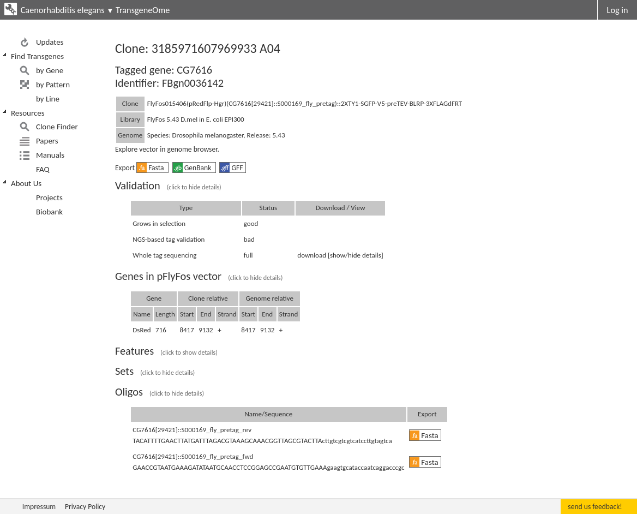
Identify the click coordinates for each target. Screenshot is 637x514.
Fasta (151, 167)
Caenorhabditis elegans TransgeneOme (95, 9)
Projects (49, 197)
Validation (168, 185)
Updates (50, 42)
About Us (26, 183)
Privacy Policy (85, 506)
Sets (155, 371)
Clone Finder (57, 127)
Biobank (49, 212)
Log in (617, 9)
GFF (231, 167)
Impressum (39, 506)
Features (166, 350)
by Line (47, 99)
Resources (28, 113)
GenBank (193, 167)
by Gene (49, 70)
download (311, 255)
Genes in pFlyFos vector (199, 276)
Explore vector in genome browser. (167, 149)
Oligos (159, 391)
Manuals (50, 155)
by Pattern (53, 84)
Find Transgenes (37, 56)
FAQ (43, 169)
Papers (47, 141)
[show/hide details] (355, 255)
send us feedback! (595, 506)
